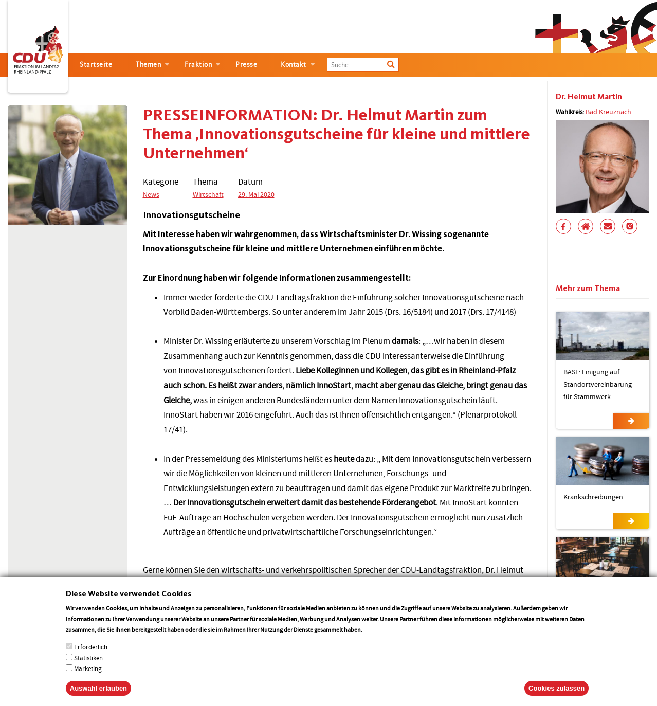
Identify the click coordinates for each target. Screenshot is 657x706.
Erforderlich (90, 657)
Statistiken (88, 668)
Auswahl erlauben (98, 698)
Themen (148, 64)
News (151, 194)
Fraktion (198, 64)
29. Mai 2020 (256, 194)
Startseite (96, 64)
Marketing (88, 679)
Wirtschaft (208, 194)
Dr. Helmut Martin (589, 96)
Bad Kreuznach (608, 111)
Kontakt (293, 64)
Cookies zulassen (556, 698)
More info (377, 640)
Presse (246, 64)
